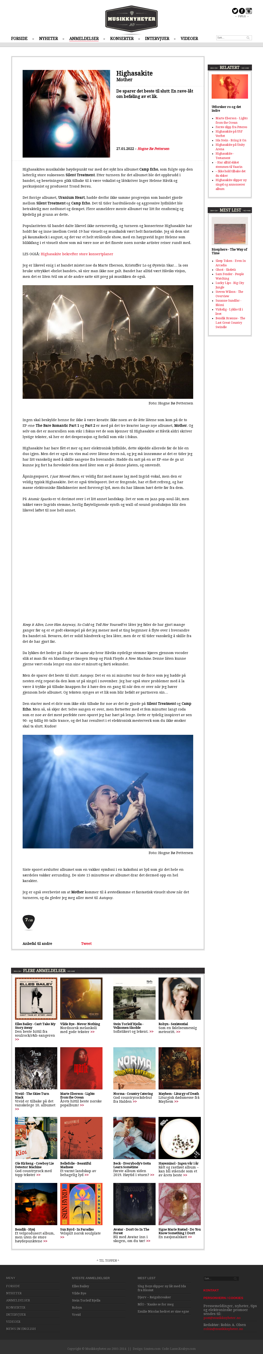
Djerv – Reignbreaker (154, 1297)
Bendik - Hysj (25, 1229)
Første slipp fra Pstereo (231, 127)
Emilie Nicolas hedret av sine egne (163, 1311)
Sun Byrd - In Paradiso (77, 1229)
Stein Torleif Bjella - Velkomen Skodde (128, 1026)
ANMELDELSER (84, 38)
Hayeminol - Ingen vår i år (179, 1163)
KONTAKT (211, 1290)
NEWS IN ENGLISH (21, 1329)
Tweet (86, 944)
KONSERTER (121, 38)
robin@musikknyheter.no (223, 1329)
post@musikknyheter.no (222, 1318)
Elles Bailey (80, 1286)
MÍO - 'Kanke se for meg (156, 1304)
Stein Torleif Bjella (86, 1300)
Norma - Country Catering (133, 1094)
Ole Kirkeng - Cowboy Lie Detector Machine (34, 1165)
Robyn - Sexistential (173, 1024)
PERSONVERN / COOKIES (223, 1298)
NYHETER (48, 38)
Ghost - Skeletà (226, 269)
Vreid (76, 1314)
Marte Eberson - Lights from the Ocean (77, 1095)
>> (17, 1039)
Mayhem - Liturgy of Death (179, 1094)
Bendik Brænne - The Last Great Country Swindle (230, 323)
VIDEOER (189, 38)
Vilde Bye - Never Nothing (80, 1024)
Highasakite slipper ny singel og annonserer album (231, 184)
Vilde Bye (79, 1293)
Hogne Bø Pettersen (153, 149)
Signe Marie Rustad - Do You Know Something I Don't (180, 1231)
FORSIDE (19, 38)
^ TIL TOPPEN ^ (108, 1260)
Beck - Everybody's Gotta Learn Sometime (132, 1165)
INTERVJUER (157, 38)
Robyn (77, 1307)
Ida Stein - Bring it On (231, 140)
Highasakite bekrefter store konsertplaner (77, 254)
